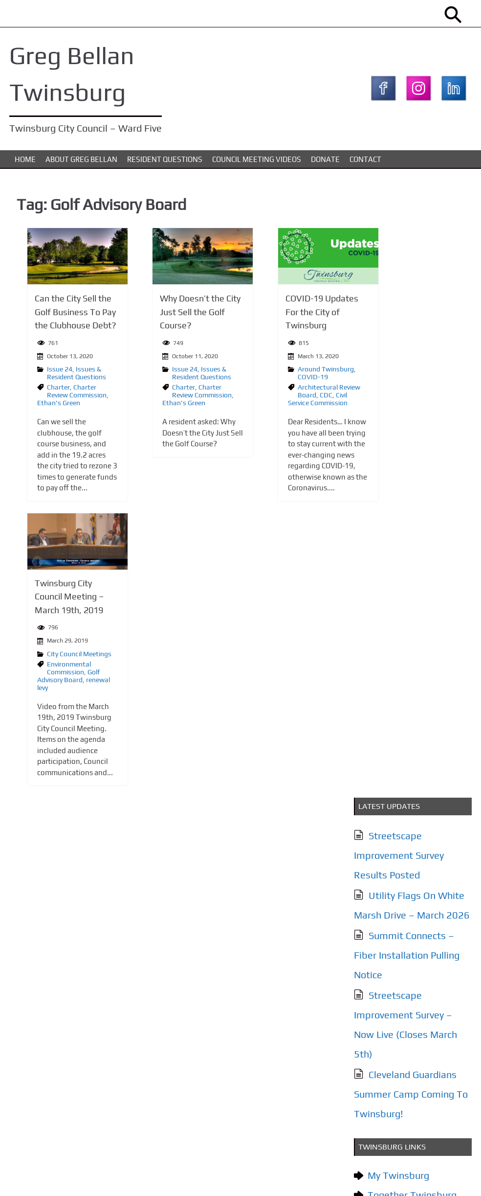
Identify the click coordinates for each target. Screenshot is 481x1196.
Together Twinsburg (410, 582)
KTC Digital (452, 1178)
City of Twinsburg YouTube (404, 611)
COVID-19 (273, 380)
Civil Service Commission (278, 402)
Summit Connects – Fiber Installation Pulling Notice (405, 342)
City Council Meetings (68, 655)
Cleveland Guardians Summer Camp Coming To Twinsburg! (409, 481)
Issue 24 (48, 372)
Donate (325, 163)
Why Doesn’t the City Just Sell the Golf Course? (175, 315)
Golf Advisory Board (57, 677)
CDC (286, 398)
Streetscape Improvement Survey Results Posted (397, 242)
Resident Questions (164, 163)
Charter (47, 390)
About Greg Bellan (81, 163)
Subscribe (388, 1077)
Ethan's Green (47, 406)
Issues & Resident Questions (65, 376)
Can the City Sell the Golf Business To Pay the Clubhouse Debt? (64, 315)
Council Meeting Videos (256, 163)
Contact (365, 163)
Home (25, 163)
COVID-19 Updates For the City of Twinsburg (282, 315)
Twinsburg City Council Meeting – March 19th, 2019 (57, 598)
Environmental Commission (58, 669)
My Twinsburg (397, 562)
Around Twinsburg (286, 372)
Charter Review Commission (65, 394)
